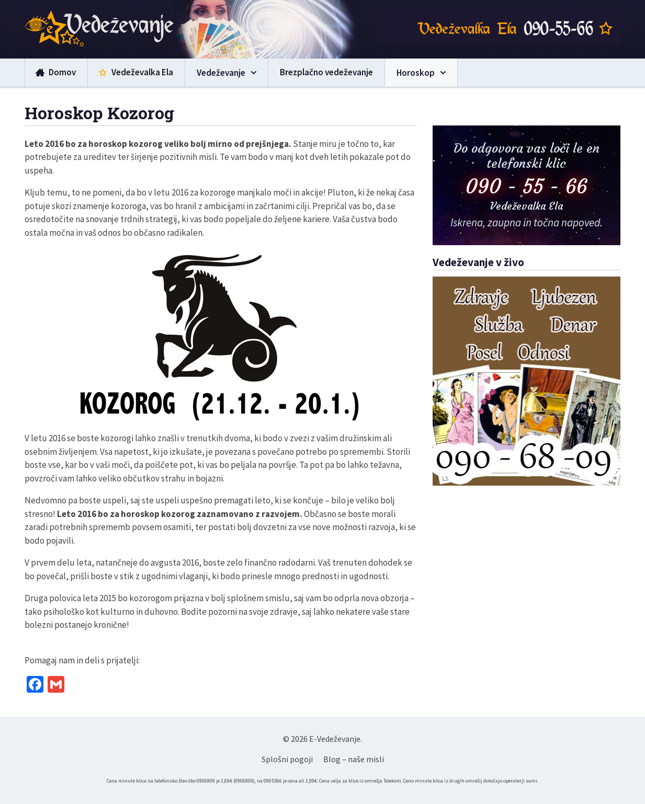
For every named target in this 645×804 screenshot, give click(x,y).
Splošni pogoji (287, 759)
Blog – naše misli (353, 759)
